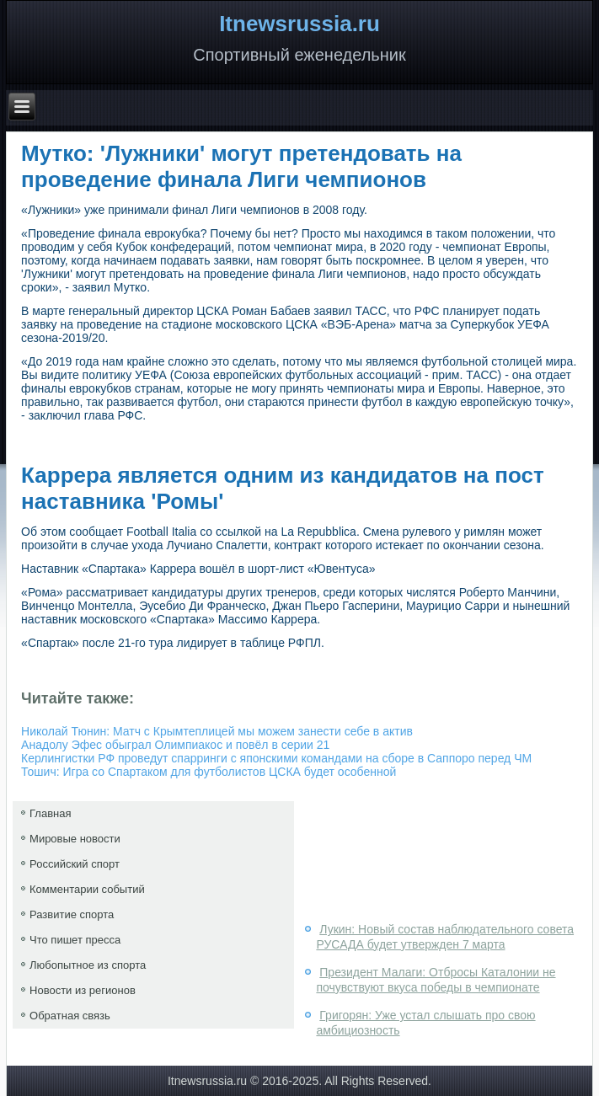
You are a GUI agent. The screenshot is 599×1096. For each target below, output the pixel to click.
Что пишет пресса (74, 939)
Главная (50, 813)
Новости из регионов (82, 990)
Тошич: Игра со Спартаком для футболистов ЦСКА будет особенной (208, 771)
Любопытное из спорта (87, 965)
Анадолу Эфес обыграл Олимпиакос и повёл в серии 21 (175, 744)
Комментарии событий (87, 889)
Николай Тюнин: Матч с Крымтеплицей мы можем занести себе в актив (217, 731)
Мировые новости (74, 838)
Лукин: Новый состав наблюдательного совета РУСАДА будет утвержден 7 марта (445, 936)
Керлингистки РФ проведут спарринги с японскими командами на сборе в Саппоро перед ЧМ (276, 758)
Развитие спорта (71, 914)
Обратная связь (69, 1015)
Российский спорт (74, 864)
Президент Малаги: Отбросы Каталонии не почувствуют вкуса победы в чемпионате (435, 979)
